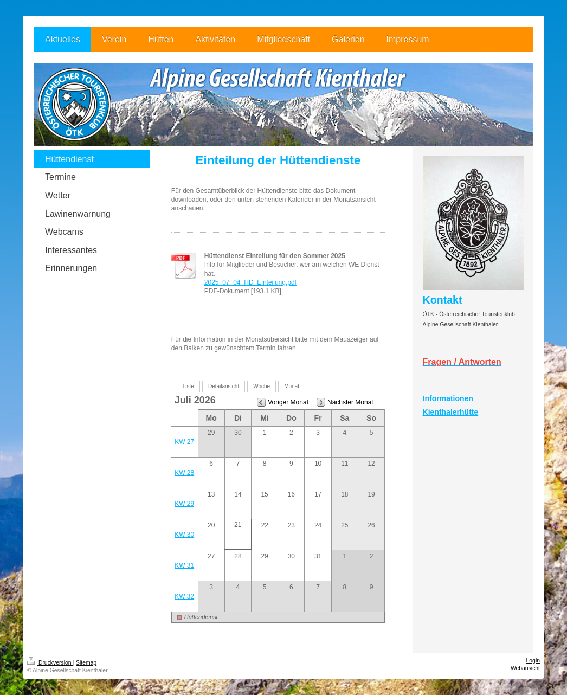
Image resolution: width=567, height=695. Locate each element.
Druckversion (50, 663)
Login (533, 661)
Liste (188, 386)
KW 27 (184, 442)
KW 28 (184, 473)
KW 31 (184, 565)
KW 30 (184, 534)
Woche (261, 386)
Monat (291, 386)
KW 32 (184, 596)
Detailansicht (223, 386)
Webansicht (525, 668)
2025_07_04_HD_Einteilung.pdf (250, 282)
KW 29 (184, 503)
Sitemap (86, 663)
